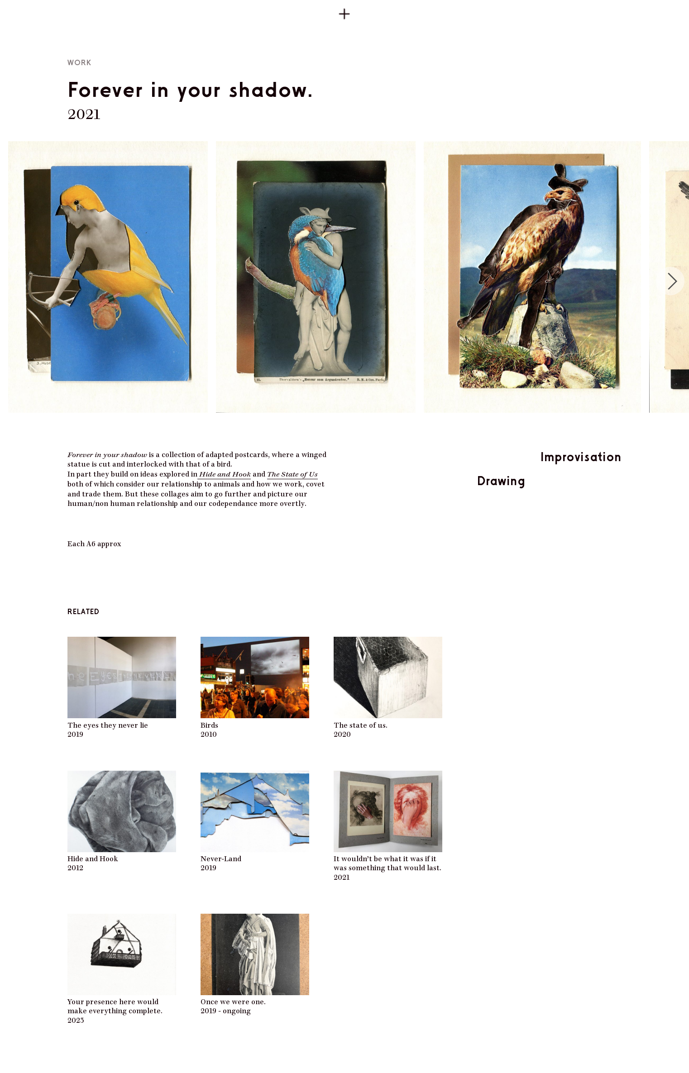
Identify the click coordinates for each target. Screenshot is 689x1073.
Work (79, 63)
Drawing (501, 480)
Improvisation (581, 456)
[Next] (670, 281)
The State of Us (292, 473)
